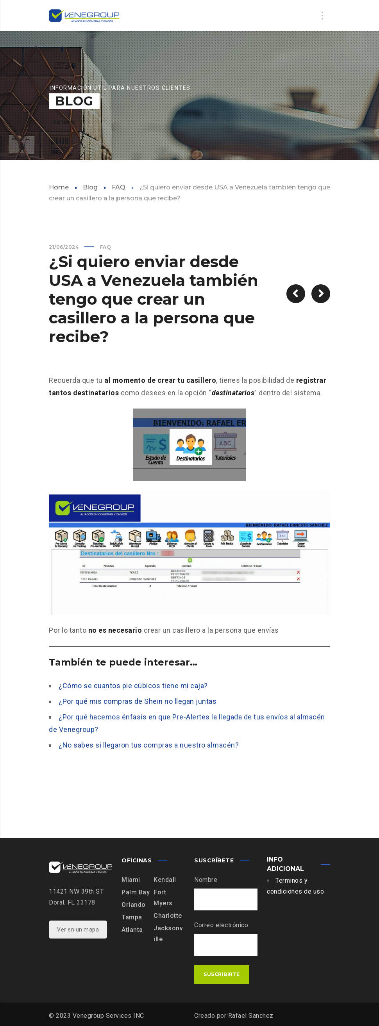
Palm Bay (136, 892)
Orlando (134, 904)
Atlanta (132, 929)
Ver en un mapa (78, 929)
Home (59, 187)
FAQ (118, 187)
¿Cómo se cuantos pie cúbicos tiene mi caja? (133, 686)
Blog (90, 187)
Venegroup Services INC (108, 1015)
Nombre (205, 879)
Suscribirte (222, 974)
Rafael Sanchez (251, 1015)
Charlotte (168, 915)
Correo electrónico (221, 925)
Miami (131, 879)
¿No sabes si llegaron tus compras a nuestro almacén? (149, 745)
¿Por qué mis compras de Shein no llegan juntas (137, 701)
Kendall (165, 879)
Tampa (132, 917)
